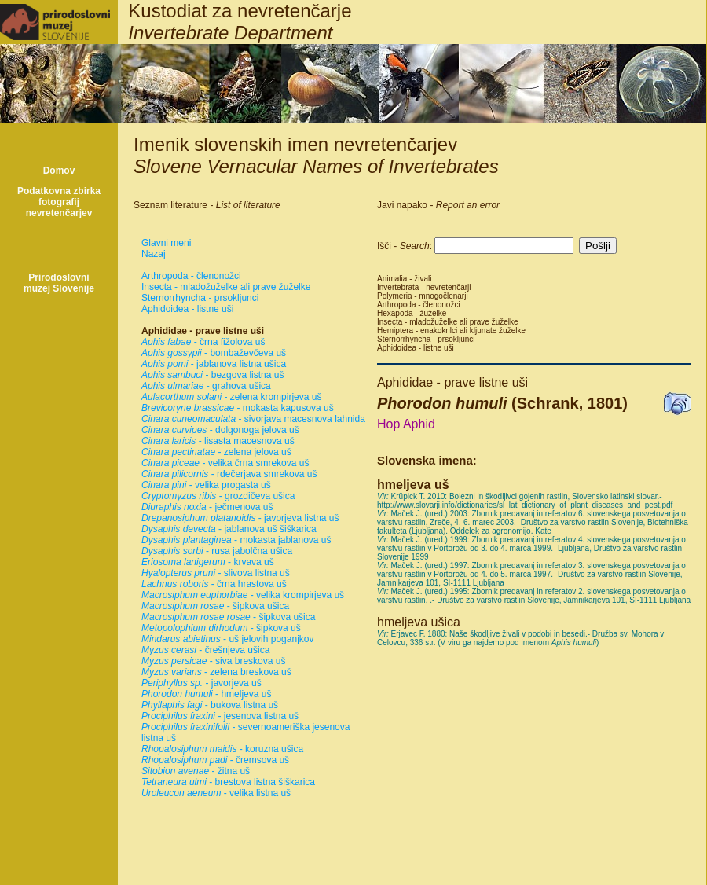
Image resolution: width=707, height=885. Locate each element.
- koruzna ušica (222, 749)
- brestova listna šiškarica (228, 782)
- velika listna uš (216, 793)
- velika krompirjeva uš (242, 594)
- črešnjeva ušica (205, 649)
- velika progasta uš (206, 484)
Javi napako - (438, 205)
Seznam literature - (207, 205)
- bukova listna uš (209, 705)
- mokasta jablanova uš (236, 539)
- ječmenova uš (207, 506)
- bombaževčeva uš (213, 352)
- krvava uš (207, 561)
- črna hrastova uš (214, 583)
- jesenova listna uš (220, 716)
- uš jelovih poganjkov (227, 638)
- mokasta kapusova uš (237, 407)
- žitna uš (195, 771)
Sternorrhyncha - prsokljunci (199, 297)
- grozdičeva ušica (218, 495)
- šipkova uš (221, 627)
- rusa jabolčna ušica (216, 550)
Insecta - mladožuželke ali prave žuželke (225, 286)
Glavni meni (166, 242)
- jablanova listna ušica (213, 363)
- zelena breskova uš (216, 672)
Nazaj (153, 253)
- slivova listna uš (215, 572)
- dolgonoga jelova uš (220, 429)
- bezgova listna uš (212, 374)
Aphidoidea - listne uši (187, 308)
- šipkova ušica (215, 605)
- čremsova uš (215, 760)
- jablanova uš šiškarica (229, 528)
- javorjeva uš (201, 683)
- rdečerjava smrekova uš (229, 473)
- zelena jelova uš (216, 451)
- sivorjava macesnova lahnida (253, 418)
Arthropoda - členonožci (191, 275)
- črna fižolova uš (203, 341)
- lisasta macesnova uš (218, 440)
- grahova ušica (206, 385)
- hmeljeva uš (206, 694)
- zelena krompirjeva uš (231, 396)
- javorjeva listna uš (240, 517)
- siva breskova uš (213, 661)
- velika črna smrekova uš (225, 462)
